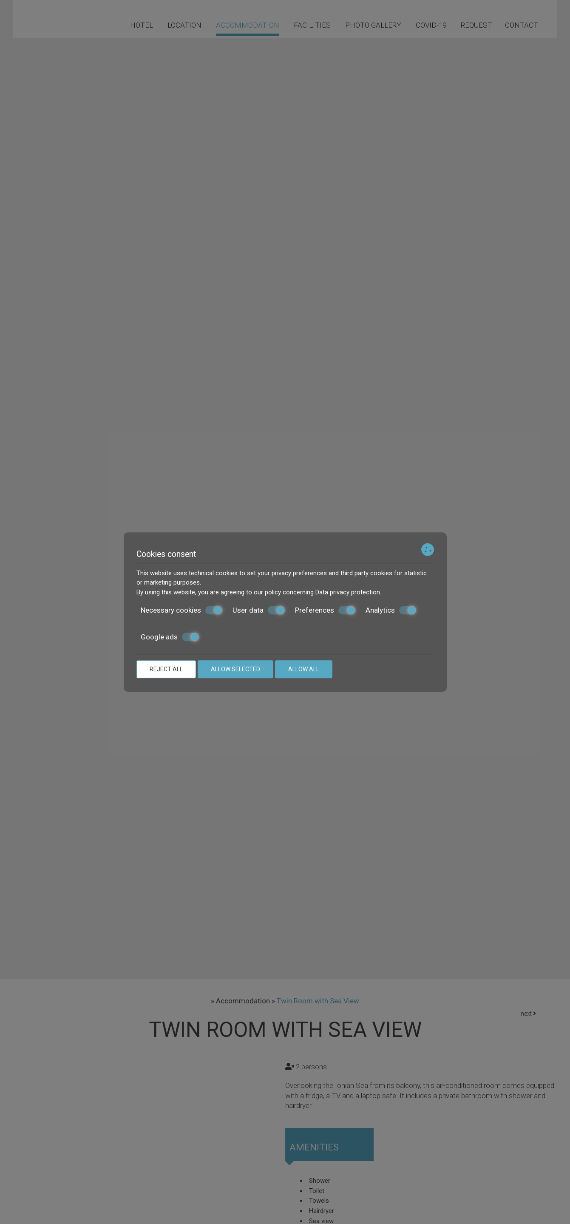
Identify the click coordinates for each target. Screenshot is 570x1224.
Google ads (170, 637)
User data (259, 610)
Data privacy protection (347, 592)
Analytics (391, 610)
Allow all (303, 669)
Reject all (166, 669)
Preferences (325, 610)
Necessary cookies (181, 610)
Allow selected (235, 669)
